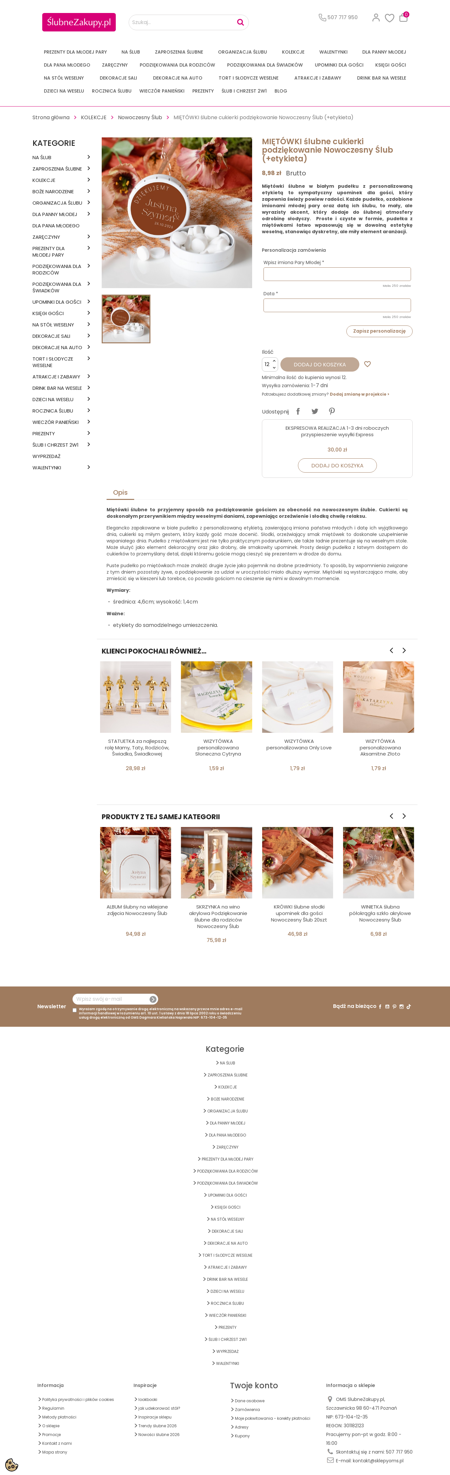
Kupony (242, 1436)
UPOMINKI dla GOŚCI (339, 65)
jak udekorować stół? (159, 1408)
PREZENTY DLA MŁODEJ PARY (75, 52)
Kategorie (53, 143)
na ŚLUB (131, 52)
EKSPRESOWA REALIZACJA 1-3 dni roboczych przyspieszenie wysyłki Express (337, 431)
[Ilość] (270, 364)
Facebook (380, 1007)
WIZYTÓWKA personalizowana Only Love (299, 744)
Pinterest (331, 411)
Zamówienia (247, 1409)
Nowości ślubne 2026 (159, 1434)
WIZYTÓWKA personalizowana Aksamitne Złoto (380, 747)
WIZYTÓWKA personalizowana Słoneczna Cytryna (218, 747)
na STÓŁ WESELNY (64, 78)
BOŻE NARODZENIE (53, 191)
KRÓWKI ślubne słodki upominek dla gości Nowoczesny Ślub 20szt (299, 913)
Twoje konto (254, 1385)
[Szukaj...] (189, 22)
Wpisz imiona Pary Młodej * (294, 262)
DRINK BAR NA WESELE (381, 78)
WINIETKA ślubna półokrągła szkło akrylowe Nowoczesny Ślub (380, 913)
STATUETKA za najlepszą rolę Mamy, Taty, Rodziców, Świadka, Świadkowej (137, 747)
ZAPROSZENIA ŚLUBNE (179, 52)
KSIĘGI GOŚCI (390, 65)
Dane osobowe (249, 1401)
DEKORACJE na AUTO (177, 78)
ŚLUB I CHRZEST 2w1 (244, 91)
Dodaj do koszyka (320, 364)
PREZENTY (203, 91)
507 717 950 (399, 1452)
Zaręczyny (115, 65)
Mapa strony (54, 1452)
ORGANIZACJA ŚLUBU (242, 52)
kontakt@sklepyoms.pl (378, 1460)
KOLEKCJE (293, 52)
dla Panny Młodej (384, 52)
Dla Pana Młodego (67, 65)
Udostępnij (297, 411)
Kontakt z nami (57, 1443)
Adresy (242, 1427)
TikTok (409, 1007)
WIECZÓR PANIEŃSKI (162, 91)
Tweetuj (314, 411)
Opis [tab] (120, 492)
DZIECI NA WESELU (64, 91)
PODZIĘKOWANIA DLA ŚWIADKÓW (265, 65)
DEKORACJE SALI (118, 78)
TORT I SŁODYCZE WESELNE (248, 78)
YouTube (387, 1007)
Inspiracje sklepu (155, 1417)
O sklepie (50, 1426)
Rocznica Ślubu (112, 91)
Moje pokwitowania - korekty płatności (272, 1418)
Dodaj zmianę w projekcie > (359, 394)
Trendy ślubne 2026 (157, 1426)
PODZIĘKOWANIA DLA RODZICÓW (177, 65)
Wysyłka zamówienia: (286, 385)
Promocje (51, 1434)
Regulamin (53, 1408)
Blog (281, 91)
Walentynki (333, 52)
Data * (271, 293)
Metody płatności (59, 1417)
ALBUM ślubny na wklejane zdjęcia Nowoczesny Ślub (137, 910)
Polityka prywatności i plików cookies (78, 1399)
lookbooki (147, 1399)
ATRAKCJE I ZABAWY (317, 78)
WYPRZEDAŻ (46, 456)
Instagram (402, 1007)
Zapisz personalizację (379, 331)
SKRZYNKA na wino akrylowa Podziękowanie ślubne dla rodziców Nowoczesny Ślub (218, 916)
